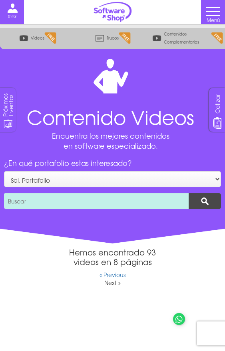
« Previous (112, 275)
